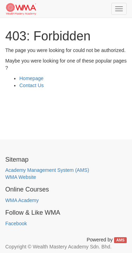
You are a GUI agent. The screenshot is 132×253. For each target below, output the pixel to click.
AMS (120, 240)
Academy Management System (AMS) (47, 170)
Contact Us (31, 85)
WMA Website (20, 177)
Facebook (16, 223)
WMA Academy (22, 200)
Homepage (31, 78)
